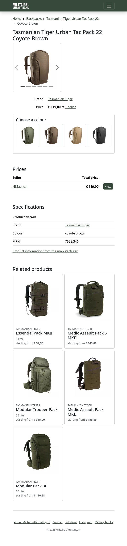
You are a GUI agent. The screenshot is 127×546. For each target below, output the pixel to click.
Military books (104, 522)
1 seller (70, 107)
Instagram (85, 522)
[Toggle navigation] (109, 6)
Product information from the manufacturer (45, 251)
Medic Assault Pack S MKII (89, 333)
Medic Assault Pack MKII (89, 410)
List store (71, 522)
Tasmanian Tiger (60, 99)
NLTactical (20, 186)
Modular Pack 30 (37, 484)
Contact (58, 522)
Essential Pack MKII (37, 331)
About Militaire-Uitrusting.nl (32, 522)
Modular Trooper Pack (37, 407)
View (108, 186)
